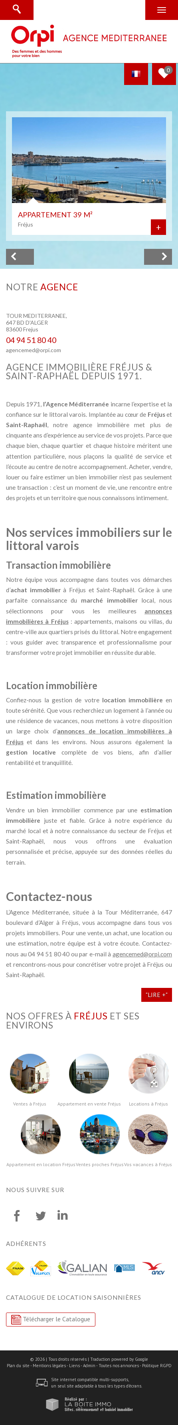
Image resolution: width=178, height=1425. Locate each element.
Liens (74, 1365)
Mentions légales (49, 1365)
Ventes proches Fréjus (100, 1164)
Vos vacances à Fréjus (148, 1164)
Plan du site (18, 1365)
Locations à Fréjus (148, 1104)
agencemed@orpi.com (33, 350)
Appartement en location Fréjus (40, 1164)
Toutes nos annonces (119, 1365)
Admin (89, 1365)
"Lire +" (157, 995)
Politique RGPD (157, 1365)
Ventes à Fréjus (29, 1104)
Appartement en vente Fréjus (89, 1104)
